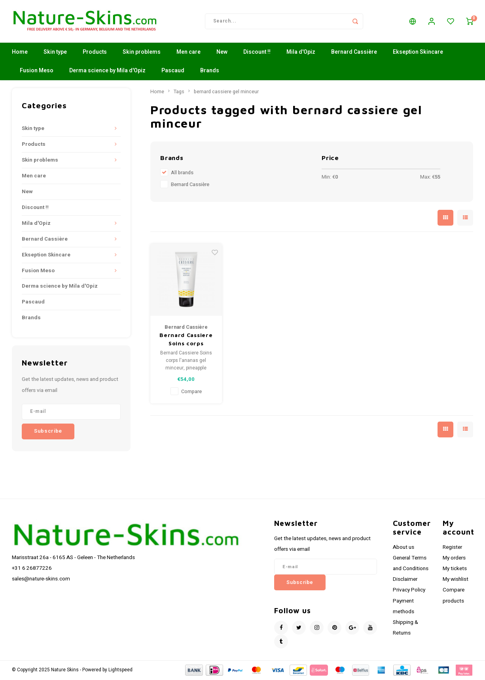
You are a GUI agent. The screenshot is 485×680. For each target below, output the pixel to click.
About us (403, 548)
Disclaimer (405, 580)
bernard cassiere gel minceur (226, 92)
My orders (454, 559)
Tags (179, 92)
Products (95, 53)
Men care (188, 53)
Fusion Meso (36, 72)
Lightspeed (120, 670)
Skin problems (142, 53)
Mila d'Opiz (300, 53)
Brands (209, 72)
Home (20, 53)
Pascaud (172, 72)
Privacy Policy (409, 591)
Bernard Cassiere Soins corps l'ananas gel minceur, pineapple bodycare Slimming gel (185, 340)
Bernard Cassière (354, 53)
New (221, 53)
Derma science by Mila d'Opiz (107, 72)
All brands (182, 173)
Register (452, 548)
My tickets (455, 569)
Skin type (55, 53)
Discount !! (257, 53)
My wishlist (455, 580)
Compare (191, 392)
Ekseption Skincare (418, 53)
